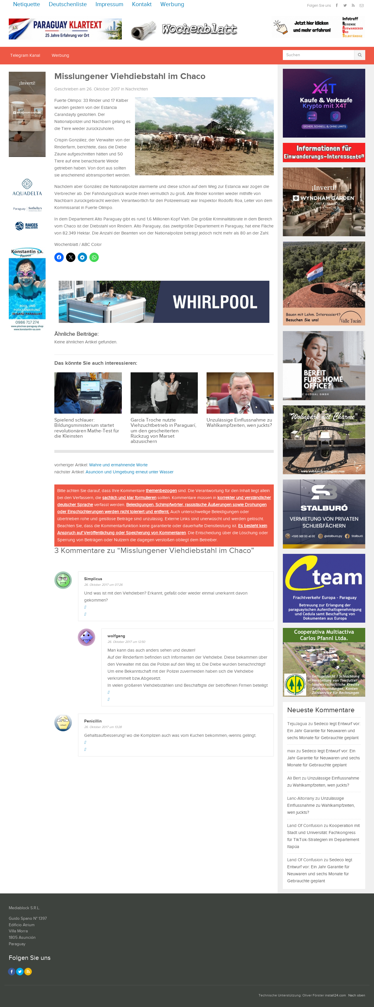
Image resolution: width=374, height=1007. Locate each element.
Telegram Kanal (25, 55)
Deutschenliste (68, 4)
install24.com (335, 995)
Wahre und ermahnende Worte (118, 465)
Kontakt (142, 4)
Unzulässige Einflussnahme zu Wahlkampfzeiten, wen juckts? (321, 805)
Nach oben (356, 995)
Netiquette (26, 4)
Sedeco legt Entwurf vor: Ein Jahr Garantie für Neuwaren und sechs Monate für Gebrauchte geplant (323, 730)
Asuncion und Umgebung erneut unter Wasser (130, 472)
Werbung (172, 4)
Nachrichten (136, 89)
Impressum (109, 4)
